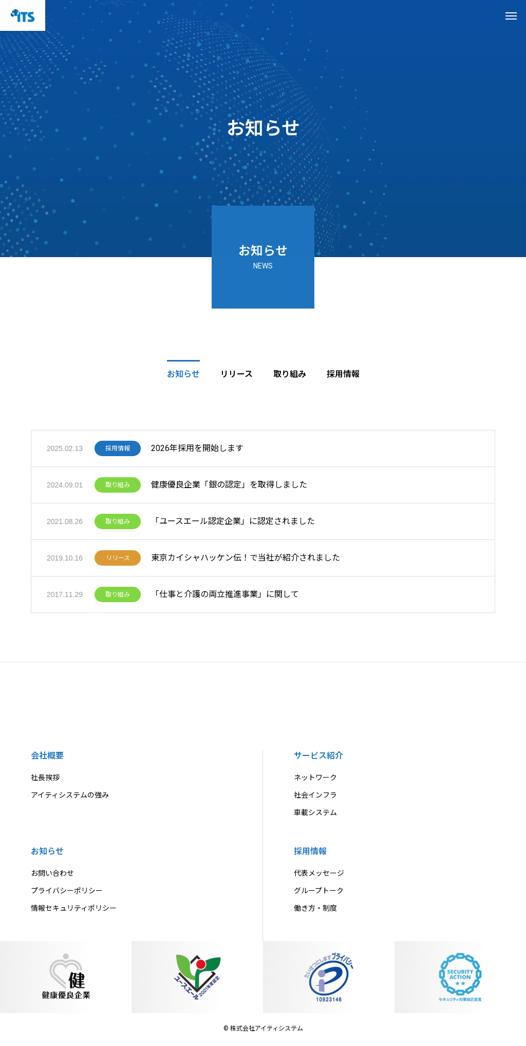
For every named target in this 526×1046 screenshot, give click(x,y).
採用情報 (117, 451)
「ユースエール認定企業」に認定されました (233, 524)
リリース (118, 561)
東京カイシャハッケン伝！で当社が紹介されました (245, 561)
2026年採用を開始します (197, 451)
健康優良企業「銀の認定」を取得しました (229, 488)
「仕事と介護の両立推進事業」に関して (225, 597)
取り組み (117, 488)
